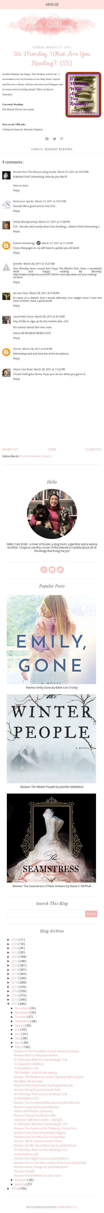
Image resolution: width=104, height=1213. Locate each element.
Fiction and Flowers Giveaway (33, 1111)
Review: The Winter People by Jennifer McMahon (52, 787)
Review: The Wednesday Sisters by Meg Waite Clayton (49, 1077)
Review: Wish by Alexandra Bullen (35, 1055)
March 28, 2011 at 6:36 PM (37, 348)
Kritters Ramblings (24, 243)
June (18, 1034)
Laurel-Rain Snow (23, 316)
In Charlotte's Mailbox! (29, 1064)
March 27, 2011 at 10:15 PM (50, 201)
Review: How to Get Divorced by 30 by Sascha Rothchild (50, 1162)
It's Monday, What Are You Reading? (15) (40, 1059)
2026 (14, 939)
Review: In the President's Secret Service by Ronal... (47, 1051)
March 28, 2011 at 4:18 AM (44, 293)
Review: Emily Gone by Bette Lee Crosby (52, 687)
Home (52, 449)
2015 (14, 986)
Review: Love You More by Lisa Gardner (39, 1137)
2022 (14, 956)
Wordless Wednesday (28, 1081)
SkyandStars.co (67, 1207)
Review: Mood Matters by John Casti (37, 1175)
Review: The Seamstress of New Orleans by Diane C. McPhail (52, 886)
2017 (14, 978)
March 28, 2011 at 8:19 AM (50, 316)
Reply (16, 190)
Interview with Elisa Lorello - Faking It (38, 1119)
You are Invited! (24, 1171)
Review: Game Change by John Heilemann (41, 1167)
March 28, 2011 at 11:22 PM (49, 369)
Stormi (17, 348)
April (18, 1042)
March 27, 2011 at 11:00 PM (54, 221)
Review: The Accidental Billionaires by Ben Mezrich (46, 1102)
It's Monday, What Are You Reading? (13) (40, 1124)
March (19, 1047)
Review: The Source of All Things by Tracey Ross (45, 1128)
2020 (14, 965)
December (22, 1008)
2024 (14, 948)
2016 (14, 982)
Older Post (94, 449)
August (20, 1025)
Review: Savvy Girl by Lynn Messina (36, 1107)
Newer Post (10, 449)
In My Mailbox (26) (26, 1154)
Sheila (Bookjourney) (25, 221)
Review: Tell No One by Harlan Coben (38, 1141)
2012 (14, 999)
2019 (14, 969)
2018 (14, 974)
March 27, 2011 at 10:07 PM (72, 172)
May (18, 1038)
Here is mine (20, 185)
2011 (14, 1004)
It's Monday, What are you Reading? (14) (40, 1094)
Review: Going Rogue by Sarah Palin (37, 1089)
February (21, 1180)
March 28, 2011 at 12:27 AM (39, 263)
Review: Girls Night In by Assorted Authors (41, 1158)
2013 (14, 995)
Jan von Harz (20, 293)
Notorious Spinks (23, 201)
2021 (14, 961)
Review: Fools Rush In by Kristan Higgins (40, 1132)
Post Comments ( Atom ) (36, 456)
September (22, 1021)
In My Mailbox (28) (26, 1068)
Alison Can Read (23, 369)
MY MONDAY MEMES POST (36, 333)
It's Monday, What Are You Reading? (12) (40, 1150)
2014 (14, 991)
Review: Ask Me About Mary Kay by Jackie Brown (45, 1145)
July (17, 1029)
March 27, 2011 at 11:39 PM (57, 243)
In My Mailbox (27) (26, 1098)
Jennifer (17, 263)
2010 (14, 1188)
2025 (14, 944)
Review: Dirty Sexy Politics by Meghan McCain (43, 1085)
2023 (14, 952)
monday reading (59, 149)
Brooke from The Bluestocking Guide (34, 172)
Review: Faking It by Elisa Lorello (35, 1115)
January (20, 1184)
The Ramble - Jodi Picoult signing (35, 1072)
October (21, 1017)
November (22, 1012)
